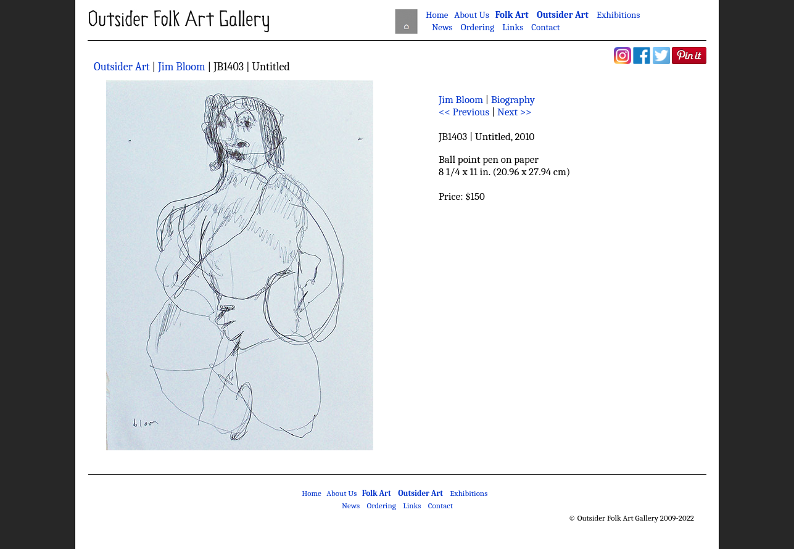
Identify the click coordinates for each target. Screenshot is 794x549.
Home (437, 14)
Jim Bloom (181, 66)
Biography (513, 99)
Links (512, 27)
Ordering (477, 27)
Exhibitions (618, 14)
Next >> (514, 112)
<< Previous (464, 112)
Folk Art (512, 14)
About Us (471, 14)
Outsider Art (563, 14)
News (442, 27)
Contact (545, 27)
